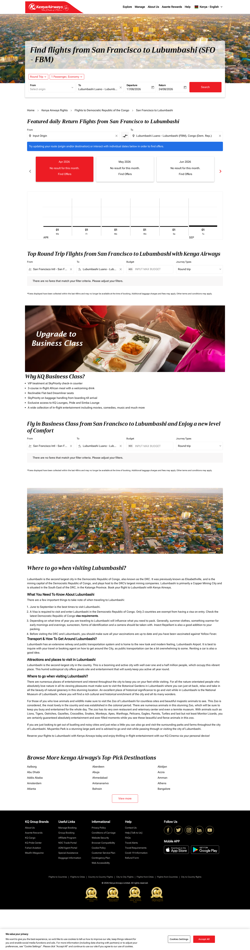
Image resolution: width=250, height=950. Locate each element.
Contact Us (131, 823)
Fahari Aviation (33, 844)
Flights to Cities (77, 873)
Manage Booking (67, 823)
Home (31, 110)
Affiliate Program (67, 834)
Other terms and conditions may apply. (194, 290)
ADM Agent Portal (67, 844)
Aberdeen (98, 762)
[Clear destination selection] (220, 136)
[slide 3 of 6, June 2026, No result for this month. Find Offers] (185, 169)
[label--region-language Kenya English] (208, 7)
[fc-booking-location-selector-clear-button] (121, 87)
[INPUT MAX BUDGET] (152, 265)
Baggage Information (69, 854)
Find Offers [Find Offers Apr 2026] (64, 174)
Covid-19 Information (136, 849)
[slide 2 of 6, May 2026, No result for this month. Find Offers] (125, 169)
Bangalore (164, 785)
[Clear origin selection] (117, 136)
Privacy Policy (99, 823)
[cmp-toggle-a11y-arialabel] (125, 136)
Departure (132, 85)
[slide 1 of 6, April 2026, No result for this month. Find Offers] (64, 169)
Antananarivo (100, 779)
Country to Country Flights (100, 873)
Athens (162, 779)
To (79, 85)
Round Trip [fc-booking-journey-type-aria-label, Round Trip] (36, 76)
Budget (130, 258)
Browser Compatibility (103, 839)
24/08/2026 (166, 89)
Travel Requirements (136, 844)
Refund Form (132, 854)
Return (162, 85)
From (33, 85)
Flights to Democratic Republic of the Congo (102, 110)
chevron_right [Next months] (220, 169)
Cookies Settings (179, 939)
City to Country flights (191, 873)
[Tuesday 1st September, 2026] (203, 222)
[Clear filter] (71, 265)
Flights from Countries (167, 873)
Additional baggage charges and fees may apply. (154, 290)
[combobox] (50, 89)
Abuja (95, 768)
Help (187, 6)
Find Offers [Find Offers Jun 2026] (185, 174)
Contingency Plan (101, 854)
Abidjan (162, 762)
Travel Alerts (131, 839)
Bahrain (97, 785)
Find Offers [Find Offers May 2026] (125, 174)
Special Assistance (68, 849)
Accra (161, 768)
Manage (140, 6)
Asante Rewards (172, 6)
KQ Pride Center (33, 839)
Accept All (204, 939)
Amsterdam (34, 779)
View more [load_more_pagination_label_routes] (125, 794)
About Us (153, 6)
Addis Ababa (35, 774)
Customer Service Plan (103, 849)
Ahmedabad (99, 774)
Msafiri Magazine (34, 849)
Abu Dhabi (33, 768)
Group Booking (66, 829)
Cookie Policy (99, 844)
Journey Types (183, 258)
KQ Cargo (30, 834)
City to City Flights (125, 873)
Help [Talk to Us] (133, 829)
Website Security (100, 834)
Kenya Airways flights (54, 110)
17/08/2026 (134, 89)
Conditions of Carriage (103, 829)
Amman (162, 774)
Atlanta (31, 785)
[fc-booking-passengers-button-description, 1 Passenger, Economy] (65, 77)
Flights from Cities (145, 873)
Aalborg (32, 762)
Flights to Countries (58, 873)
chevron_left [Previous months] (30, 169)
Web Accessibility (101, 859)
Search (205, 87)
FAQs (128, 834)
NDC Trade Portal (67, 839)
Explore (127, 6)
